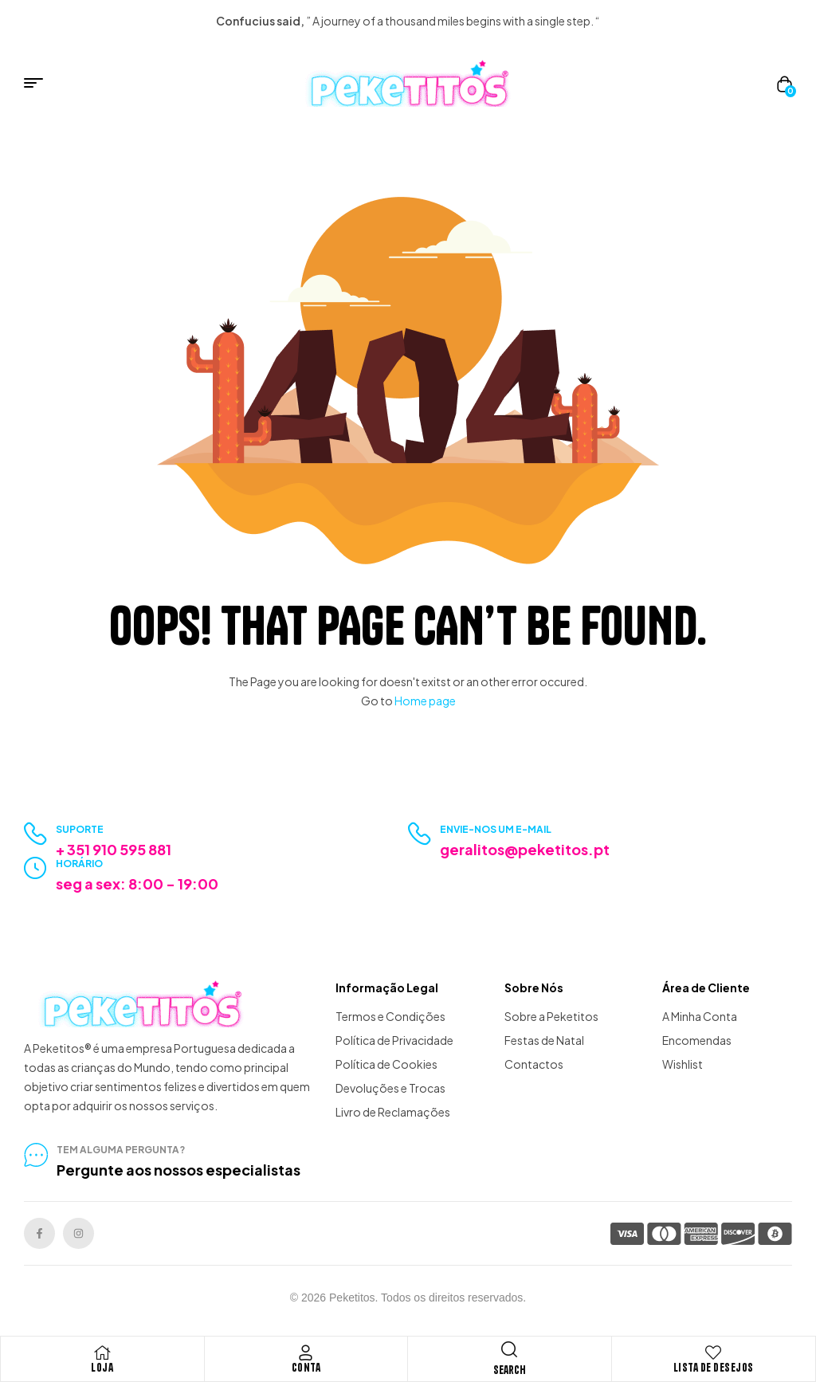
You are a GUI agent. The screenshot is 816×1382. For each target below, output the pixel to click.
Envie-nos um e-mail (495, 829)
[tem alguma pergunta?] (36, 1155)
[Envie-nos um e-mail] (419, 834)
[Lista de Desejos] (713, 1352)
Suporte (80, 829)
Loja (102, 1367)
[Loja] (102, 1352)
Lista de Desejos (713, 1367)
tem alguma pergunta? (121, 1150)
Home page (425, 700)
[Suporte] (35, 834)
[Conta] (306, 1352)
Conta (306, 1367)
